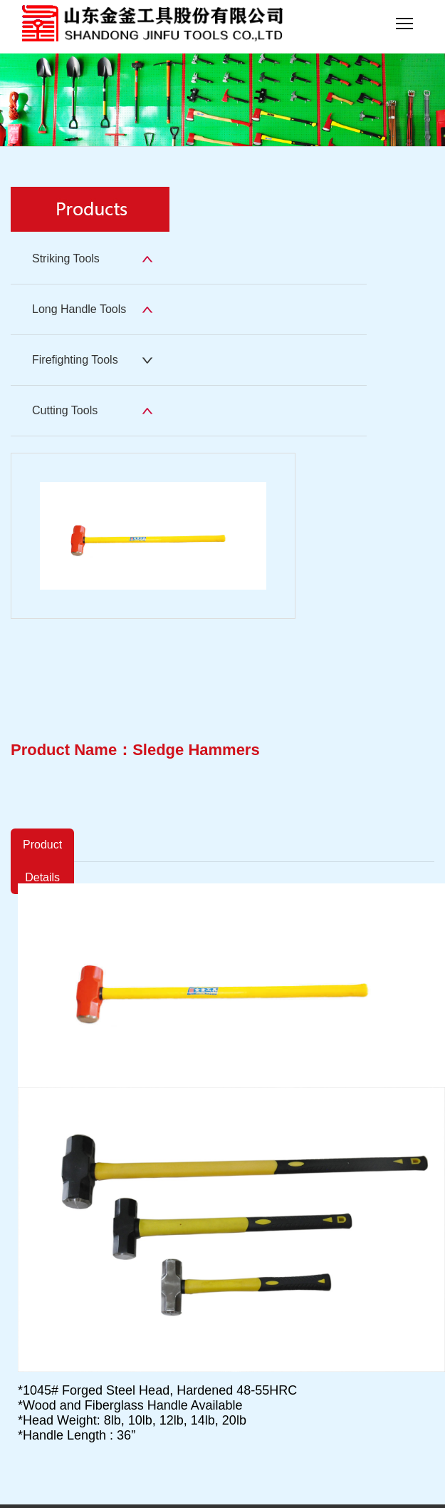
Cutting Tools (65, 410)
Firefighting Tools (75, 360)
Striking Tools (66, 258)
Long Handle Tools (79, 309)
